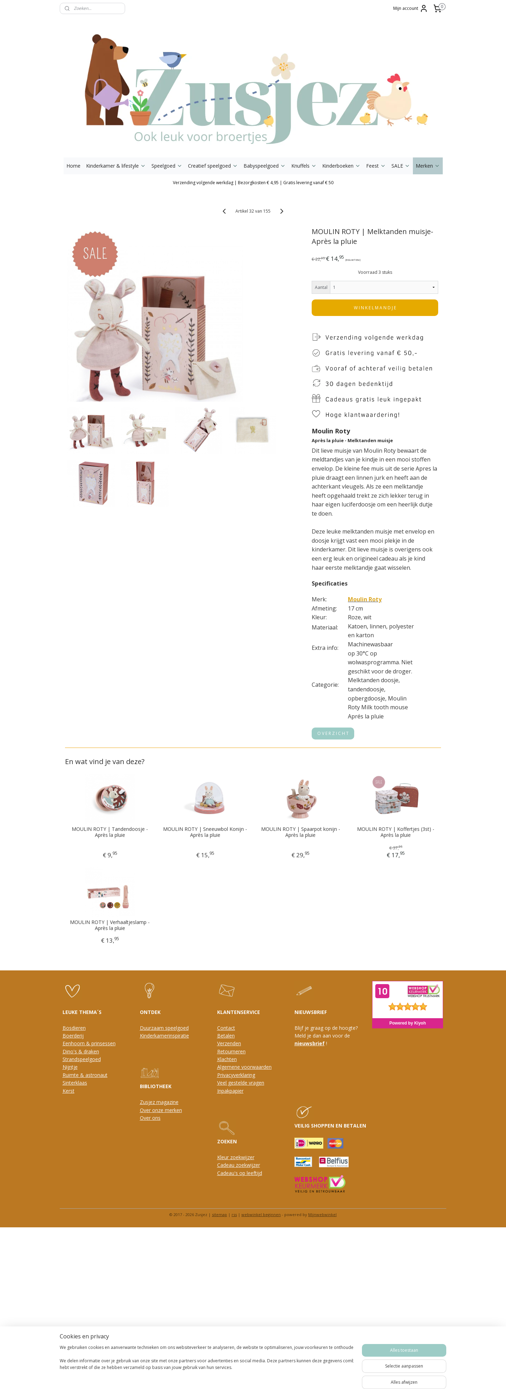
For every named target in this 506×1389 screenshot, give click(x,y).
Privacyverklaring (236, 1075)
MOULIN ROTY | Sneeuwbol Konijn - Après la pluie (205, 832)
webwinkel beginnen (261, 1214)
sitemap (219, 1214)
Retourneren (231, 1051)
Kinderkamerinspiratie (164, 1035)
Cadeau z (227, 1165)
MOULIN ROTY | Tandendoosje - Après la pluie (110, 832)
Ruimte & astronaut (85, 1075)
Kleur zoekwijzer (235, 1157)
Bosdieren (74, 1028)
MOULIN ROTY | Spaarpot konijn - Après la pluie (300, 832)
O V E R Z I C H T (333, 733)
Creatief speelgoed (213, 165)
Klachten (227, 1059)
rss (234, 1214)
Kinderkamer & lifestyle (116, 165)
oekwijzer (249, 1165)
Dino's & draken (81, 1051)
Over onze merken (161, 1110)
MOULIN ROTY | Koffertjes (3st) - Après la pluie (396, 832)
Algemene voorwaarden (244, 1067)
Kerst (68, 1090)
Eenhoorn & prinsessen (89, 1043)
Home (73, 165)
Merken (428, 165)
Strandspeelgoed (82, 1059)
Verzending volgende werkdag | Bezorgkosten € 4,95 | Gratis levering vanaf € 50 (253, 183)
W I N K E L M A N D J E (375, 308)
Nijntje (70, 1067)
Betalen (226, 1035)
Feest (376, 165)
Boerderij (73, 1035)
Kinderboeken (341, 165)
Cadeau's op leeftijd (239, 1173)
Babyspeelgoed (265, 165)
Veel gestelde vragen (240, 1082)
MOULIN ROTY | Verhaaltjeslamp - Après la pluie (110, 925)
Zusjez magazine (159, 1102)
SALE (400, 165)
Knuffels (304, 165)
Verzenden (229, 1043)
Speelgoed (166, 165)
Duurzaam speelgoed (164, 1028)
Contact (226, 1028)
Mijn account (410, 8)
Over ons (150, 1118)
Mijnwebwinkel (322, 1214)
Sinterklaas (75, 1082)
